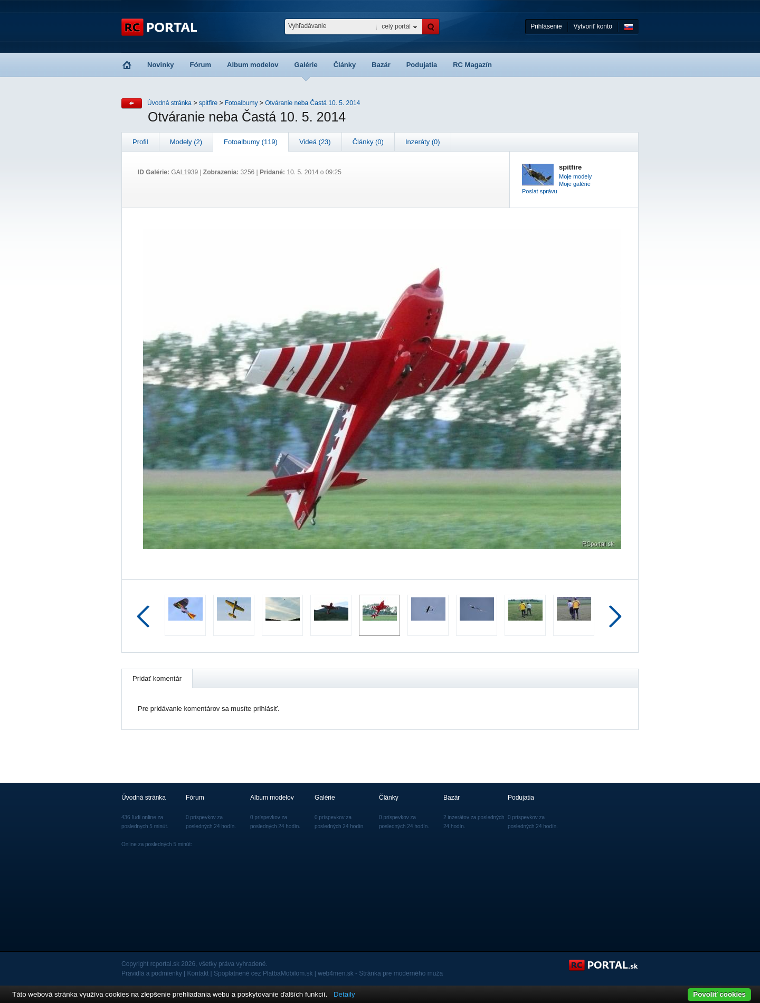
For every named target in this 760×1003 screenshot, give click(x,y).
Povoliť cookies (719, 994)
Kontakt (198, 973)
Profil (140, 142)
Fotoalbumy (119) (251, 142)
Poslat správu (539, 191)
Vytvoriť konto (593, 26)
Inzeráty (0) (422, 142)
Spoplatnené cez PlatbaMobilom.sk (263, 973)
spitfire (208, 103)
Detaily (344, 994)
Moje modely (575, 176)
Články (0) (368, 142)
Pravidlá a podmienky (151, 973)
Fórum (200, 65)
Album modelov (253, 65)
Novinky (160, 65)
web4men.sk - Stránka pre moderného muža (380, 973)
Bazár (381, 65)
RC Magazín (472, 65)
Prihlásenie (546, 26)
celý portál (396, 26)
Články (345, 65)
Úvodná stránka (169, 103)
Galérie (306, 65)
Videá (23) (315, 142)
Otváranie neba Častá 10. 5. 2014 (312, 103)
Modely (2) (186, 142)
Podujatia (422, 65)
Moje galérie (575, 184)
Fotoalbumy (241, 103)
